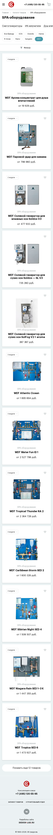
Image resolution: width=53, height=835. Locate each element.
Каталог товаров (19, 13)
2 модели (12, 177)
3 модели (12, 355)
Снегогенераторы (12, 26)
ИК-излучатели (33, 26)
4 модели (12, 59)
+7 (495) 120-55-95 (26, 794)
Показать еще (27, 768)
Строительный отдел (35, 802)
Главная (5, 13)
